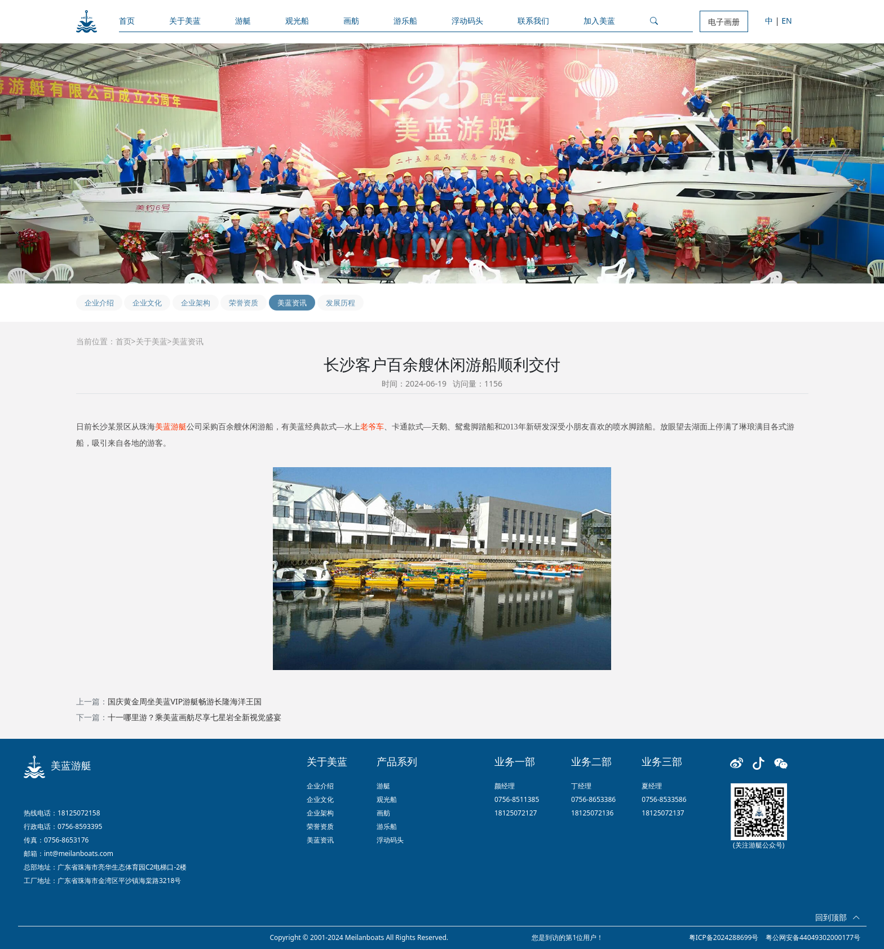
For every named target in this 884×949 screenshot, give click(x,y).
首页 (127, 20)
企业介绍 (99, 303)
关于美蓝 (185, 20)
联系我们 (533, 20)
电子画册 (724, 21)
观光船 (297, 20)
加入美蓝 (599, 20)
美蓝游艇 (171, 427)
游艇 (243, 20)
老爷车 (372, 427)
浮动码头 (467, 20)
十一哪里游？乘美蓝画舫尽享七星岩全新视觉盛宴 (194, 717)
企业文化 (147, 303)
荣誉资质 (243, 303)
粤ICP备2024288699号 (724, 937)
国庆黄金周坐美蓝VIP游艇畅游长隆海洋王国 (185, 701)
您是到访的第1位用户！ (567, 937)
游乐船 (405, 20)
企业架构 (195, 303)
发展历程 (340, 303)
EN (786, 20)
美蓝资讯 (292, 303)
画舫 (351, 20)
